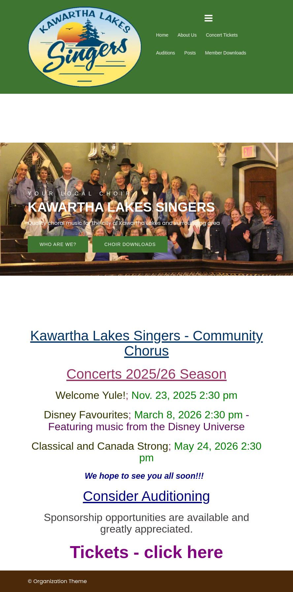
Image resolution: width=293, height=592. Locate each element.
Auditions (165, 52)
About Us (187, 35)
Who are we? (58, 244)
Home (162, 35)
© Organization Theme (57, 581)
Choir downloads (130, 244)
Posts (190, 52)
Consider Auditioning (146, 496)
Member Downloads (225, 52)
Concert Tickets (222, 35)
